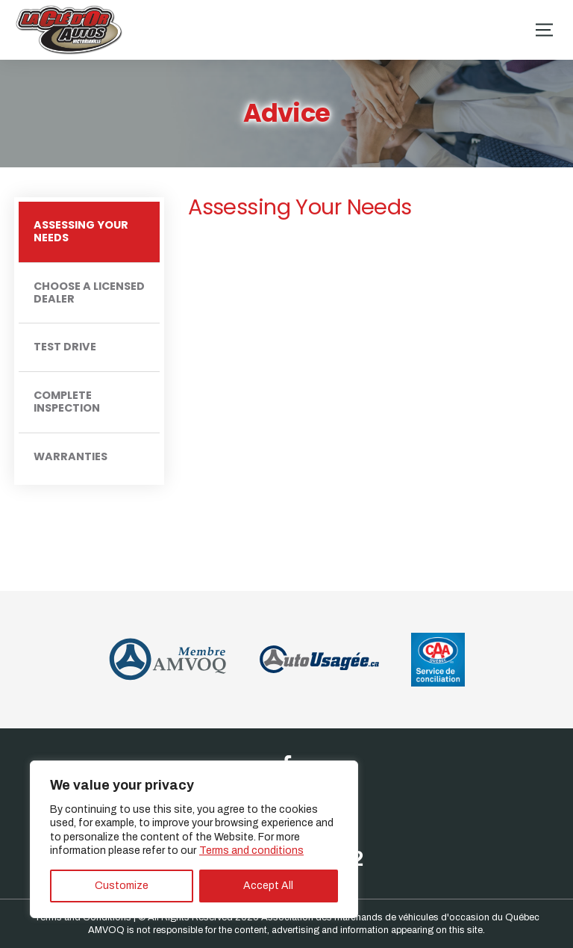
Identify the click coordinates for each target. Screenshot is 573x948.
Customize (121, 885)
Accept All (268, 885)
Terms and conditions (251, 850)
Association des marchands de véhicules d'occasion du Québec (400, 917)
